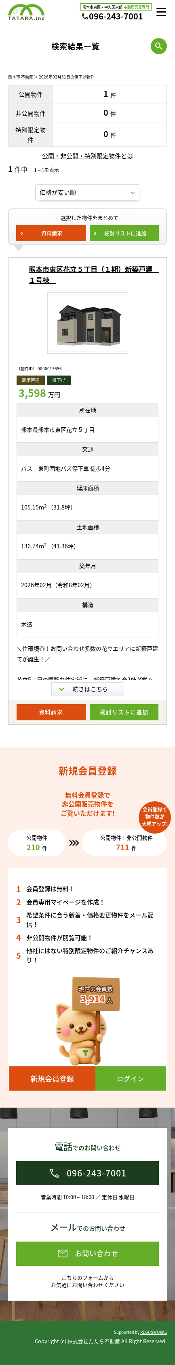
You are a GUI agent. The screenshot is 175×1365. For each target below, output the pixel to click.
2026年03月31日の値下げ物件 (67, 77)
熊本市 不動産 (20, 77)
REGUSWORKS (153, 1332)
